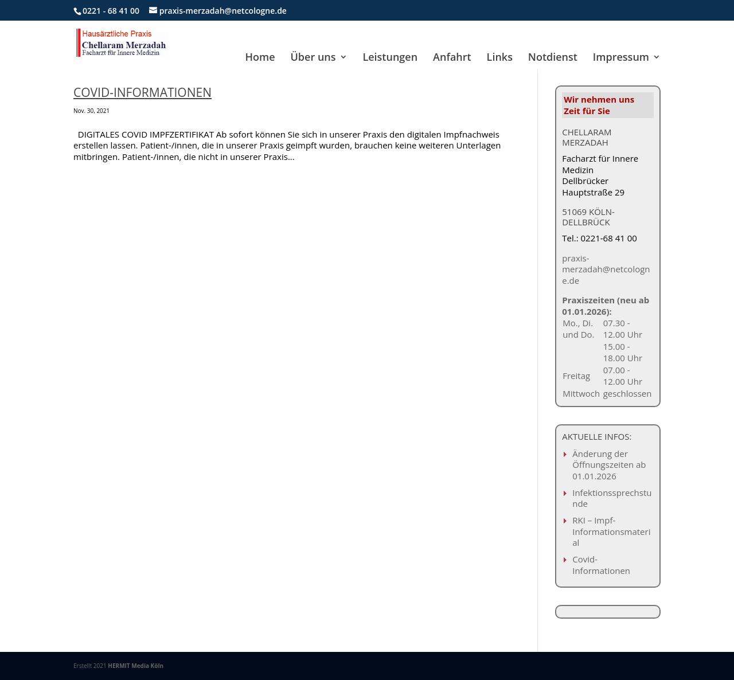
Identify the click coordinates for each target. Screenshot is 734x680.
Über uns (313, 58)
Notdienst (552, 58)
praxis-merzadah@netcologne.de (606, 269)
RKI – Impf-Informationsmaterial (611, 531)
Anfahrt (452, 58)
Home (260, 58)
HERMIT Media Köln (135, 666)
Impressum (621, 58)
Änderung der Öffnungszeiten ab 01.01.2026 (609, 465)
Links (500, 58)
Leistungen (389, 58)
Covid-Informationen (142, 92)
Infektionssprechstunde (611, 498)
